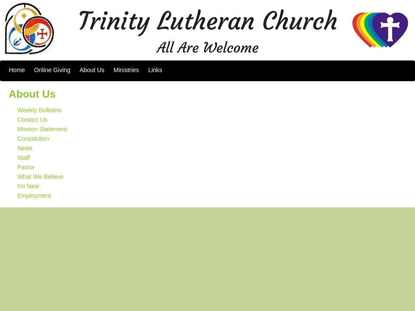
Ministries (126, 70)
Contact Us (32, 119)
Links (155, 70)
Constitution (33, 138)
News (24, 148)
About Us (92, 70)
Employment (34, 195)
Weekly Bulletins (39, 110)
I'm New (28, 186)
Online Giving (52, 70)
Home (17, 70)
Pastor (26, 167)
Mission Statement (42, 129)
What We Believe (40, 176)
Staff (23, 157)
